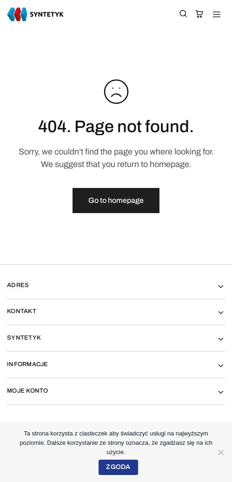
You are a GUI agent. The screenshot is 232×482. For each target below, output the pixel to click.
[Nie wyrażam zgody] (220, 452)
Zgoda (118, 466)
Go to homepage (116, 200)
